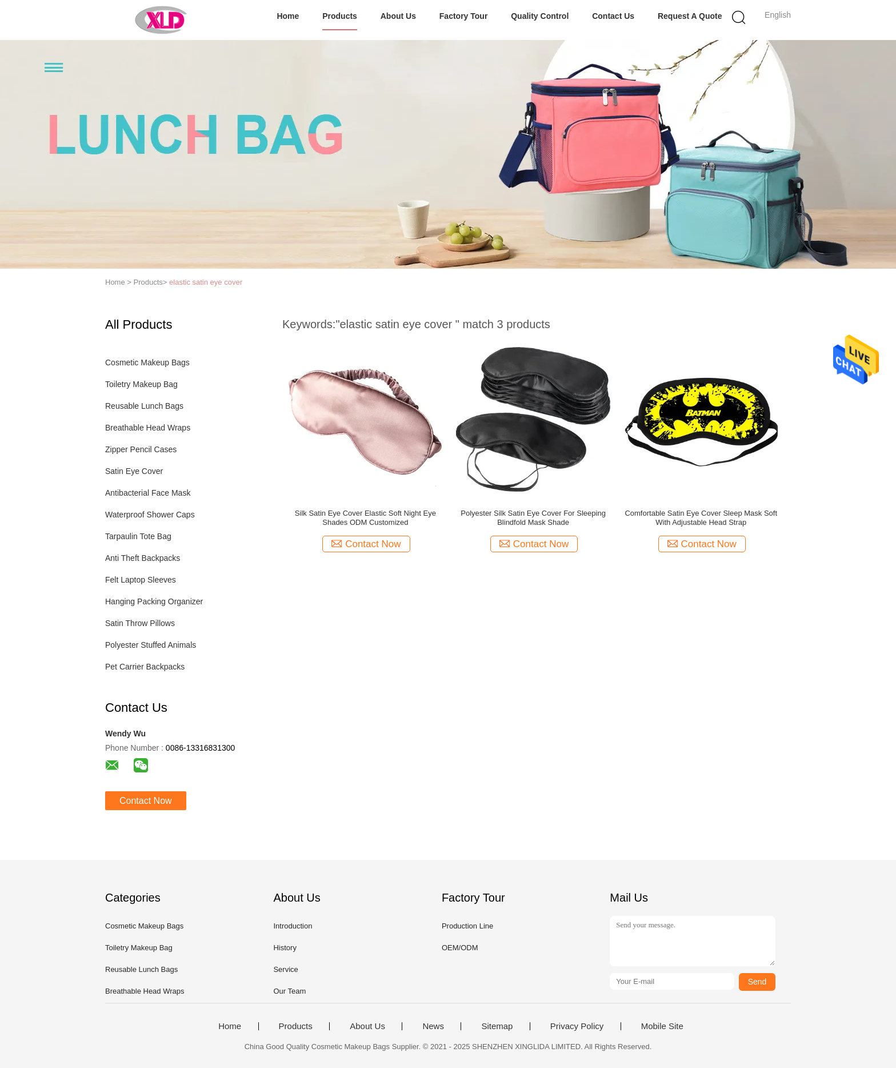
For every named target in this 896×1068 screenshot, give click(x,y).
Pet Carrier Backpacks (145, 666)
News (433, 1026)
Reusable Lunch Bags (144, 406)
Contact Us (613, 16)
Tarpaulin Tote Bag (138, 536)
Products (339, 16)
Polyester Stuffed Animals (150, 644)
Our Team (289, 991)
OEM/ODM (460, 947)
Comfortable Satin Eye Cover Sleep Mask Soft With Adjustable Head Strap (701, 518)
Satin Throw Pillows (140, 623)
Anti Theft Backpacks (142, 558)
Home (288, 16)
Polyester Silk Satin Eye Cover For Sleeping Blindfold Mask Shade (533, 518)
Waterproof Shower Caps (150, 514)
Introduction (292, 926)
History (284, 947)
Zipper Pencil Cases (141, 449)
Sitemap (497, 1026)
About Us (398, 16)
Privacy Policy (576, 1026)
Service (285, 969)
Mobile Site (662, 1026)
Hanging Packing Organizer (154, 601)
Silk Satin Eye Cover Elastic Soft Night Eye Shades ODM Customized (365, 518)
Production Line (467, 926)
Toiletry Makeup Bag (141, 384)
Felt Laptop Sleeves (140, 579)
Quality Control (540, 16)
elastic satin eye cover (205, 282)
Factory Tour (463, 16)
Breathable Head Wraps (147, 427)
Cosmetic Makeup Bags (147, 362)
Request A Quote (690, 16)
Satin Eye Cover (134, 471)
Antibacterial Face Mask (147, 492)
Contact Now (145, 801)
